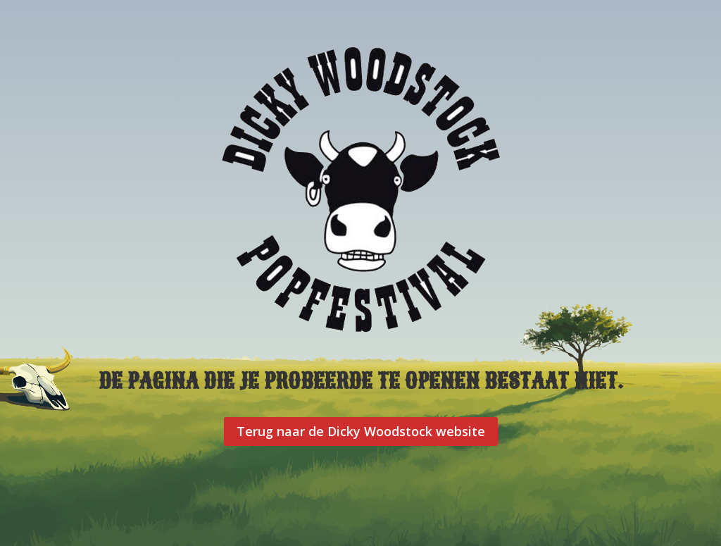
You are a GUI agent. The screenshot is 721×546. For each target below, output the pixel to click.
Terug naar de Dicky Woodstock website (361, 431)
